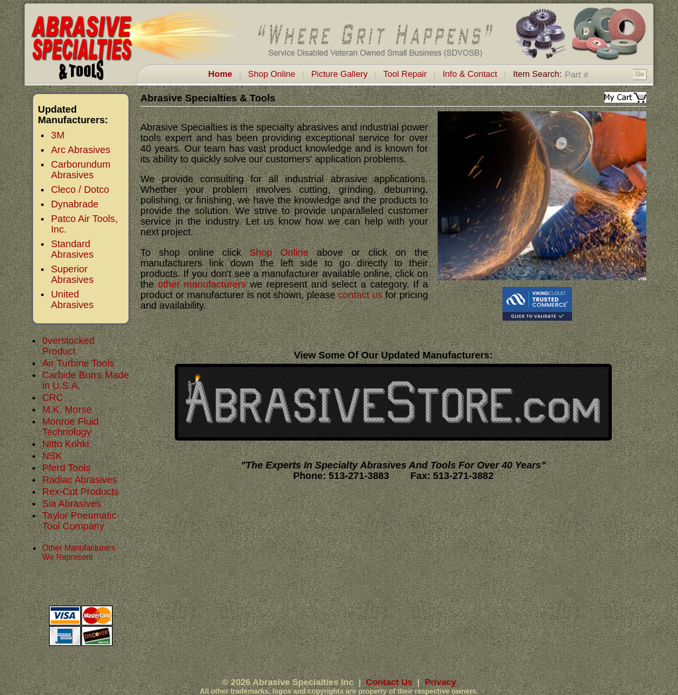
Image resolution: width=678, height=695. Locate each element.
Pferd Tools (66, 467)
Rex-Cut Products (80, 491)
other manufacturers (202, 284)
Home (220, 74)
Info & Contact (469, 74)
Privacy (440, 682)
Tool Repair (405, 74)
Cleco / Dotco (80, 189)
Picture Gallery (339, 74)
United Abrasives (72, 299)
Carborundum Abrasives (81, 169)
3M (57, 135)
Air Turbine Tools (78, 363)
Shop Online (272, 74)
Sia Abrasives (71, 503)
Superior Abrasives (72, 274)
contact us (360, 295)
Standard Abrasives (72, 249)
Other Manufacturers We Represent (78, 552)
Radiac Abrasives (79, 479)
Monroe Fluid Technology (70, 426)
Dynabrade (75, 204)
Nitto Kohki (65, 444)
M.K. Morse (67, 409)
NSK (52, 456)
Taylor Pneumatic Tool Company (79, 520)
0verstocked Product (68, 345)
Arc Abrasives (81, 149)
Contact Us (389, 682)
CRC (53, 397)
